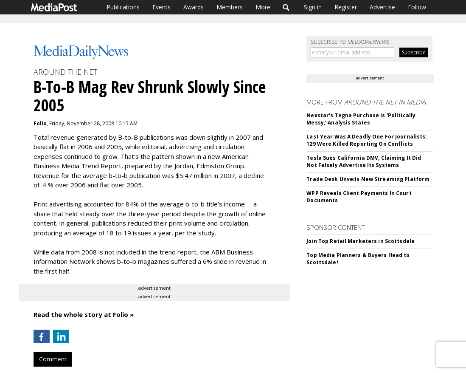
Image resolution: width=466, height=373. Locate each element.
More (262, 7)
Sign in (313, 7)
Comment (52, 359)
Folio (40, 123)
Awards (193, 7)
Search (286, 7)
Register (345, 7)
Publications (123, 7)
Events (161, 7)
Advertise (382, 7)
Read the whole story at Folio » (84, 314)
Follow (417, 7)
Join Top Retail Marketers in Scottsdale (360, 241)
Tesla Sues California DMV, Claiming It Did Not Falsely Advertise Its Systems (363, 161)
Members (229, 7)
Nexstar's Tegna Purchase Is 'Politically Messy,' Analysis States (360, 119)
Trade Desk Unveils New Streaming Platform (368, 179)
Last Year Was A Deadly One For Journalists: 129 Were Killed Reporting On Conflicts (366, 140)
